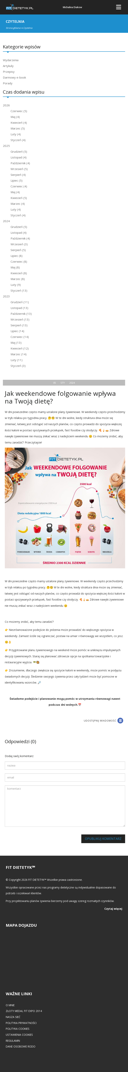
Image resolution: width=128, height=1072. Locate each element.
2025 (6, 146)
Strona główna (13, 27)
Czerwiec (19, 111)
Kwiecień (19, 122)
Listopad (19, 157)
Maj (15, 117)
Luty (16, 134)
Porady (7, 83)
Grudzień (19, 151)
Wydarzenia (10, 60)
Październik (20, 163)
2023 (6, 296)
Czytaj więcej (113, 908)
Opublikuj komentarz (103, 839)
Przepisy (9, 72)
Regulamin (13, 1040)
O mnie (10, 1005)
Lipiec (16, 180)
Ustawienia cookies (19, 1034)
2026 (6, 105)
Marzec (18, 128)
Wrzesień (19, 169)
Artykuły (8, 66)
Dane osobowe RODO (20, 1046)
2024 (6, 221)
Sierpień (18, 175)
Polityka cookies (17, 1029)
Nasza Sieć (13, 1017)
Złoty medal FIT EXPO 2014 (24, 1011)
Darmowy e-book (14, 77)
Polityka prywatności (21, 1023)
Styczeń (18, 140)
